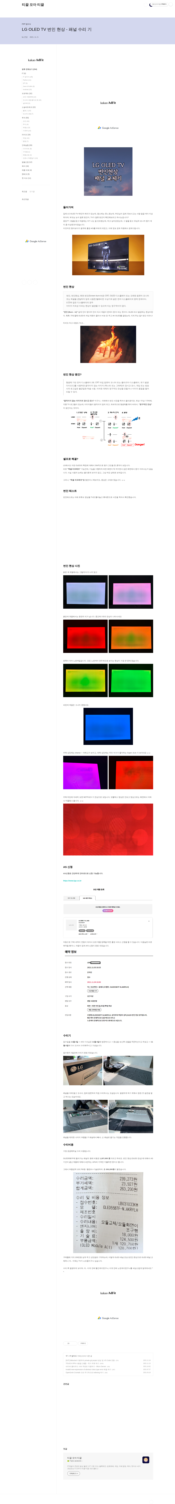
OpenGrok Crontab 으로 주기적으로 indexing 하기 (85, 1372)
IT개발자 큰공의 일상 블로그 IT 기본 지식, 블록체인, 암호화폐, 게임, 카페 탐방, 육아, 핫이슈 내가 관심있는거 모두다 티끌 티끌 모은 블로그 (103, 1467)
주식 (26, 124)
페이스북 (24, 282)
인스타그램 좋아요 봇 (32, 100)
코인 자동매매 (29, 97)
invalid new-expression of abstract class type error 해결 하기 (88, 1369)
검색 (145, 5)
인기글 (32, 191)
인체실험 (27, 145)
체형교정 (27, 155)
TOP (151, 1502)
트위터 (35, 282)
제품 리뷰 (27, 170)
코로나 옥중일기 (30, 158)
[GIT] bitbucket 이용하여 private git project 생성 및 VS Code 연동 (90, 1360)
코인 (26, 121)
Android (27, 89)
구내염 (26, 152)
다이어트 (27, 149)
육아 (25, 166)
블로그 (27, 111)
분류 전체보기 (29, 69)
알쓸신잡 (27, 162)
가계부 (27, 131)
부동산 (26, 127)
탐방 (26, 141)
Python (27, 80)
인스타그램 (28, 114)
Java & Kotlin (29, 86)
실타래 (26, 103)
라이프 (26, 135)
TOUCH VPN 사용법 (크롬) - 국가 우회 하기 (82, 1363)
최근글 (24, 191)
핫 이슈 (26, 178)
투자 (25, 118)
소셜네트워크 (29, 107)
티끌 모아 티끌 (33, 5)
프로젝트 (27, 93)
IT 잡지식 (73, 1356)
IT (67, 1356)
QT (25, 83)
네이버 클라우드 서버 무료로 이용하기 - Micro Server (86, 1366)
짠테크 (26, 174)
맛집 (26, 138)
